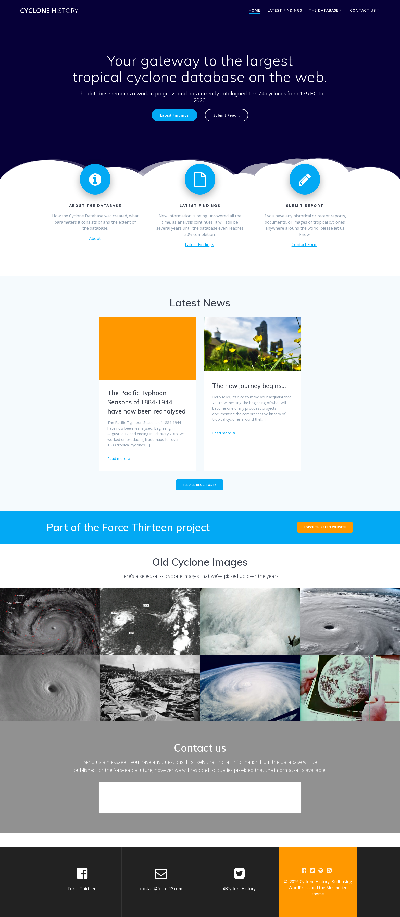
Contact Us (363, 10)
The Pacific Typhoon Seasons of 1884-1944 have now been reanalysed (146, 403)
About (95, 239)
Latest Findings (284, 10)
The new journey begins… (249, 386)
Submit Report (228, 115)
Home (254, 10)
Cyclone (49, 10)
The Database (324, 10)
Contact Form (304, 245)
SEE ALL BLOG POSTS (199, 497)
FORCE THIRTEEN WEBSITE (324, 540)
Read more (117, 468)
